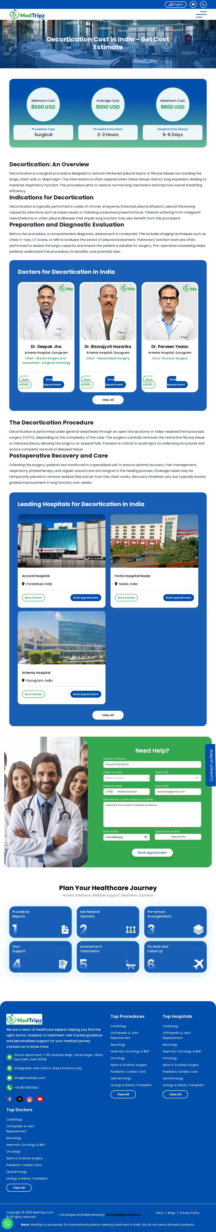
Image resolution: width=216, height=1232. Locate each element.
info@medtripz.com (30, 1078)
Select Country (112, 772)
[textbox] (127, 778)
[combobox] (175, 4)
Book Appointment (52, 382)
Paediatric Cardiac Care (128, 1071)
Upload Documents (167, 831)
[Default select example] (178, 778)
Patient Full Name (114, 758)
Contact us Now (211, 765)
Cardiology (118, 1026)
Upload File (178, 836)
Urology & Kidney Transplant (131, 1085)
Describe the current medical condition (128, 799)
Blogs (171, 1213)
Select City (161, 772)
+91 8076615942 (26, 1087)
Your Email (161, 786)
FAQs (159, 1213)
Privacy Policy (190, 1213)
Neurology (118, 1045)
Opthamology (121, 1078)
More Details (24, 382)
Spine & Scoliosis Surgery (129, 1065)
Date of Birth (111, 831)
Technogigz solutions (122, 1215)
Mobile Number (112, 786)
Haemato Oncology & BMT (130, 1051)
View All (108, 400)
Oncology (118, 1058)
